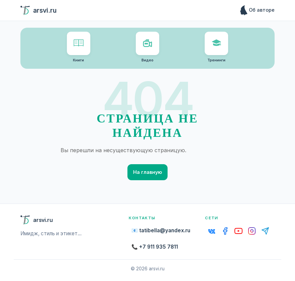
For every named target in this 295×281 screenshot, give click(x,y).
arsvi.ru (38, 10)
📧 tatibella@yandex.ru (160, 230)
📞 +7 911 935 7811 (154, 247)
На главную (147, 172)
